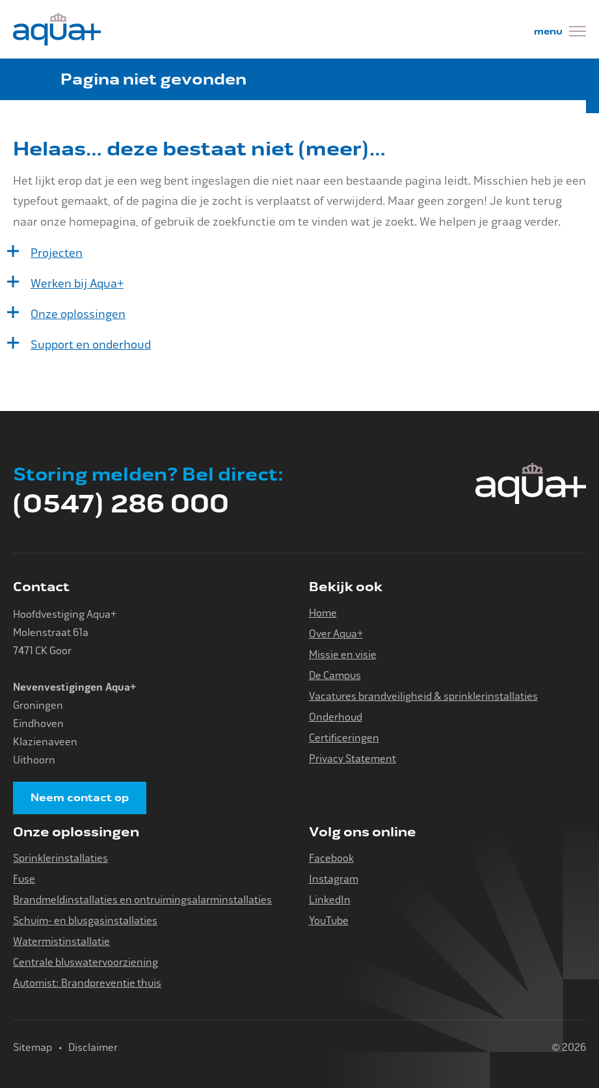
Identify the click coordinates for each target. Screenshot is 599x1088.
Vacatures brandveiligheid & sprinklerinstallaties (423, 696)
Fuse (24, 879)
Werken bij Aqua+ (77, 283)
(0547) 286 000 (121, 504)
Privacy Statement (352, 758)
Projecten (57, 253)
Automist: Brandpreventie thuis (87, 983)
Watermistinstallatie (61, 941)
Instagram (333, 879)
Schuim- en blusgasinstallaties (85, 920)
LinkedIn (330, 900)
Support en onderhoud (91, 345)
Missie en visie (343, 654)
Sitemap (32, 1047)
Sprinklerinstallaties (60, 858)
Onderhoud (335, 717)
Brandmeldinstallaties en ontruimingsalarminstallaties (142, 900)
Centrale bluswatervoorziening (85, 962)
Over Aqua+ (336, 634)
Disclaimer (93, 1047)
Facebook (331, 858)
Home (323, 613)
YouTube (329, 920)
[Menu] (560, 33)
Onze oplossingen (78, 314)
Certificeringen (344, 738)
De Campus (335, 675)
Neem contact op (80, 797)
